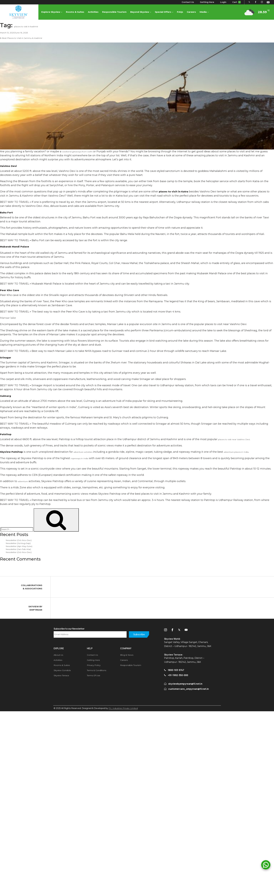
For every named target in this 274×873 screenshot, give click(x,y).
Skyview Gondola (62, 670)
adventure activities (82, 452)
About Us (58, 655)
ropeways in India (79, 458)
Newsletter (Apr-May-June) (19, 546)
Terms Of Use (93, 675)
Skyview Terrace (61, 675)
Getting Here (205, 2)
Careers (192, 13)
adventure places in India (236, 452)
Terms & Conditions (96, 670)
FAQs (181, 13)
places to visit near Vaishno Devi (234, 439)
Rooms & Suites (76, 13)
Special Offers (164, 13)
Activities (94, 13)
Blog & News (126, 655)
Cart (235, 2)
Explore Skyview (51, 13)
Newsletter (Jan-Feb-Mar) (18, 549)
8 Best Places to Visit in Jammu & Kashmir (21, 38)
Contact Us (186, 2)
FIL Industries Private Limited (123, 708)
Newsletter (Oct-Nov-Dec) (19, 540)
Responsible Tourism (115, 13)
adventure (23, 481)
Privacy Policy (93, 665)
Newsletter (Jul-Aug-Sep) (18, 543)
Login (222, 2)
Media (204, 13)
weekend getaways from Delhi (77, 151)
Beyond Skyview (140, 13)
